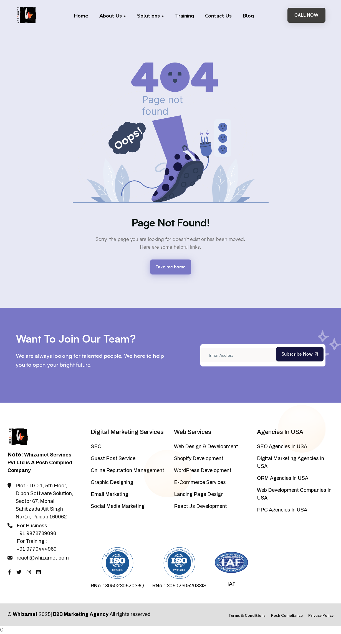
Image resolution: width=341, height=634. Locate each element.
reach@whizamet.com (43, 558)
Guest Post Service (113, 458)
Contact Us (218, 16)
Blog (248, 16)
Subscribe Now (300, 354)
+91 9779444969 (37, 549)
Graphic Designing (112, 482)
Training (184, 16)
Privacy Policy (321, 615)
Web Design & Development (206, 446)
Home (81, 16)
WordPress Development (202, 470)
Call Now (306, 15)
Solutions (150, 16)
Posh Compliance (287, 615)
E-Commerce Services (200, 482)
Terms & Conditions (247, 615)
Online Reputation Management (127, 470)
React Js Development (200, 506)
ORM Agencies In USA (282, 478)
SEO (96, 446)
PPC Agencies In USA (282, 510)
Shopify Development (198, 458)
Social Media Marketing (118, 506)
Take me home (171, 267)
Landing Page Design (199, 494)
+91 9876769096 (36, 533)
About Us (112, 16)
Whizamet (25, 614)
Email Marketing (109, 494)
